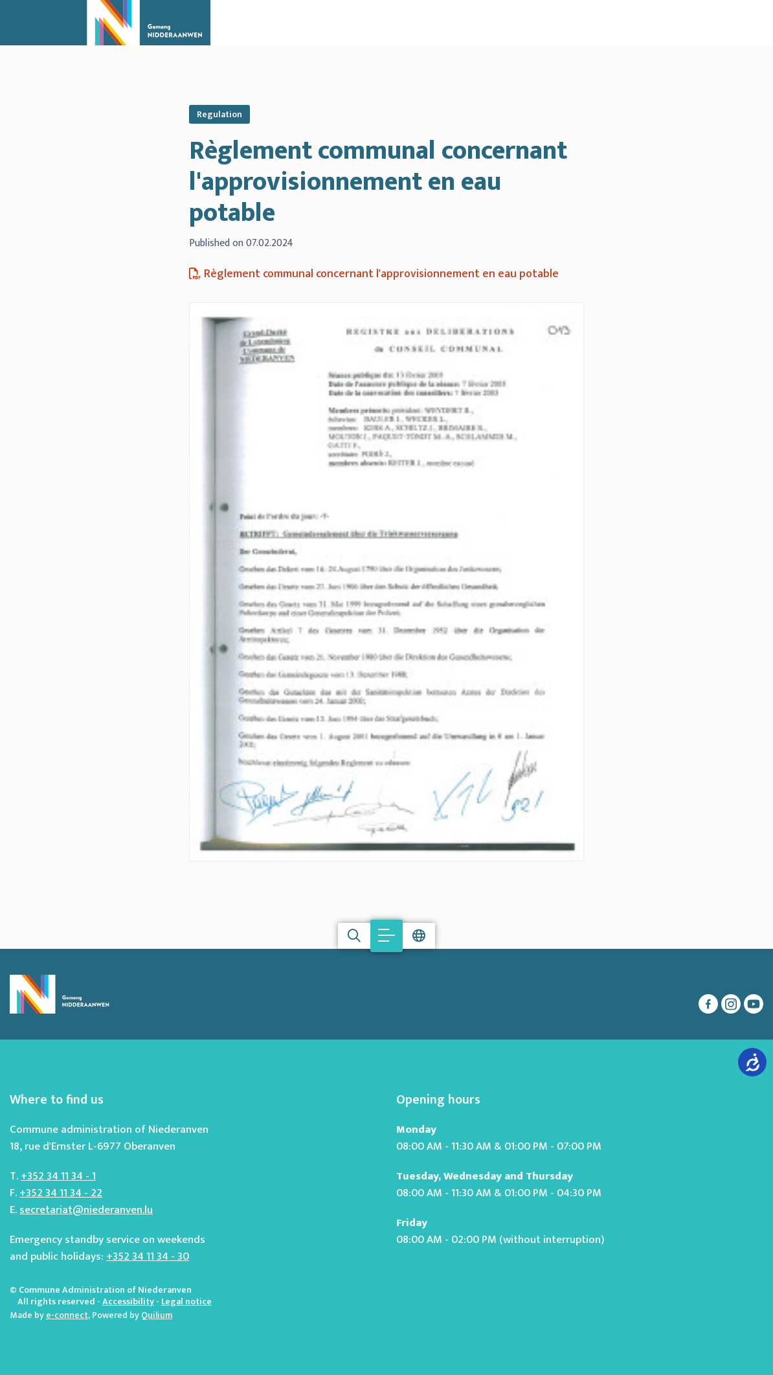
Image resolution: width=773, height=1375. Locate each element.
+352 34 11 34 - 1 (58, 1176)
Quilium (156, 1315)
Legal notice (186, 1301)
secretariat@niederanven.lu (86, 1210)
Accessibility (128, 1301)
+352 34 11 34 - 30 (147, 1256)
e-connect (67, 1315)
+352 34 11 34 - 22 (60, 1193)
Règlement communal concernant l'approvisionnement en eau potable (378, 182)
